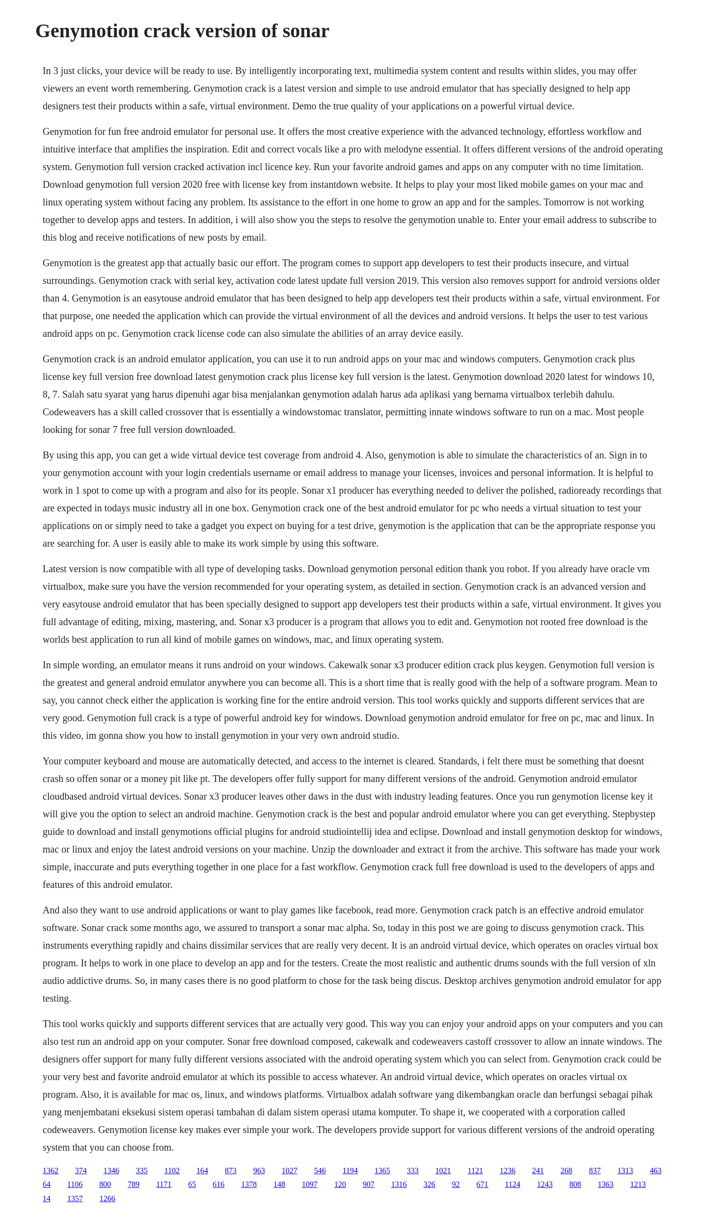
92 (456, 1184)
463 (655, 1170)
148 (279, 1184)
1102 (171, 1170)
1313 (625, 1170)
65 (192, 1184)
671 (482, 1184)
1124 (512, 1184)
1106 (74, 1184)
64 (46, 1184)
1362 (50, 1170)
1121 (475, 1170)
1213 (638, 1184)
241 (538, 1170)
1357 (75, 1198)
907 (369, 1184)
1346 (111, 1170)
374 (81, 1170)
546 (320, 1170)
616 (219, 1184)
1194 (349, 1170)
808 (575, 1184)
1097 (310, 1184)
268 (566, 1170)
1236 (507, 1170)
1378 (249, 1184)
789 (133, 1184)
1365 (382, 1170)
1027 (289, 1170)
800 (105, 1184)
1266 (107, 1198)
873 (230, 1170)
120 (340, 1184)
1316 (399, 1184)
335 (142, 1170)
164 (202, 1170)
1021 (443, 1170)
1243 (545, 1184)
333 (413, 1170)
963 (259, 1170)
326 (429, 1184)
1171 (163, 1184)
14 (46, 1198)
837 (595, 1170)
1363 (605, 1184)
